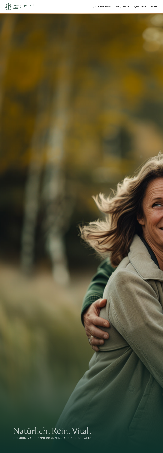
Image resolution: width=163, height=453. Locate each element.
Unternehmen (102, 6)
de (156, 6)
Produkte (123, 6)
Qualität (140, 6)
